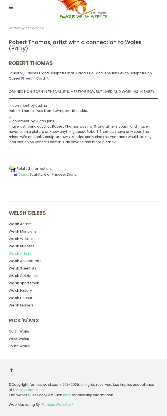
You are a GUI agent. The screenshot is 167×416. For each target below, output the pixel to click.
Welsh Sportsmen (24, 283)
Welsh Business (21, 246)
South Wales (19, 346)
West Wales (19, 338)
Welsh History (20, 290)
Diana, (21, 174)
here (67, 395)
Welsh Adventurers (25, 260)
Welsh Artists (20, 253)
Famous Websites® (57, 404)
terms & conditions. (29, 389)
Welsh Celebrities (23, 275)
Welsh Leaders (21, 305)
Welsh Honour (20, 297)
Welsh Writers (21, 238)
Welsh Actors (20, 223)
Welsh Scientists (22, 268)
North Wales (19, 331)
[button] (11, 8)
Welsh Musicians (22, 231)
